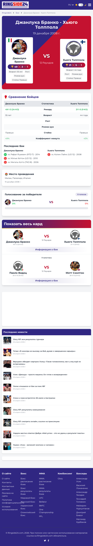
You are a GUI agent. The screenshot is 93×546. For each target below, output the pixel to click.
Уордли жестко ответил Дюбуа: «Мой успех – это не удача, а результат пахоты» (49, 433)
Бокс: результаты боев (26, 491)
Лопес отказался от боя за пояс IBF (29, 386)
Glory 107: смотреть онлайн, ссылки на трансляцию (36, 421)
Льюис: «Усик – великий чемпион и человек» (33, 445)
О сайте (6, 478)
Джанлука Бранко (18, 241)
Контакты (7, 482)
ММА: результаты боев (45, 491)
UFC (41, 498)
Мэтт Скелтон (75, 272)
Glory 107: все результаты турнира (28, 339)
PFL (41, 516)
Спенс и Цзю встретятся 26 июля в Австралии (34, 398)
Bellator (43, 502)
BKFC (42, 506)
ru (69, 5)
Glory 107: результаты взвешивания (29, 410)
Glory (60, 478)
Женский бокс (28, 502)
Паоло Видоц (18, 272)
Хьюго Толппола (73, 60)
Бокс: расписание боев (27, 481)
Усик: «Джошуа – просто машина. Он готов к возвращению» (40, 374)
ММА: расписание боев (45, 481)
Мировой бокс (28, 498)
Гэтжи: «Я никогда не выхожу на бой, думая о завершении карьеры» (44, 351)
